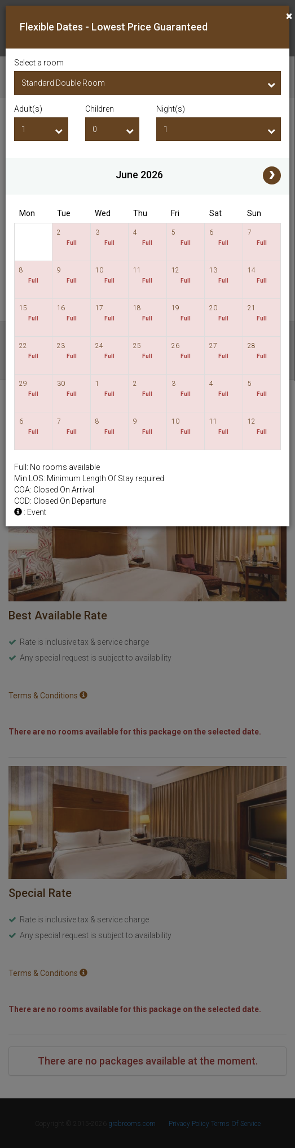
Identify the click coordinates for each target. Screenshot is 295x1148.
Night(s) (170, 108)
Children (99, 108)
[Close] (289, 16)
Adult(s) (28, 108)
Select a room (39, 62)
